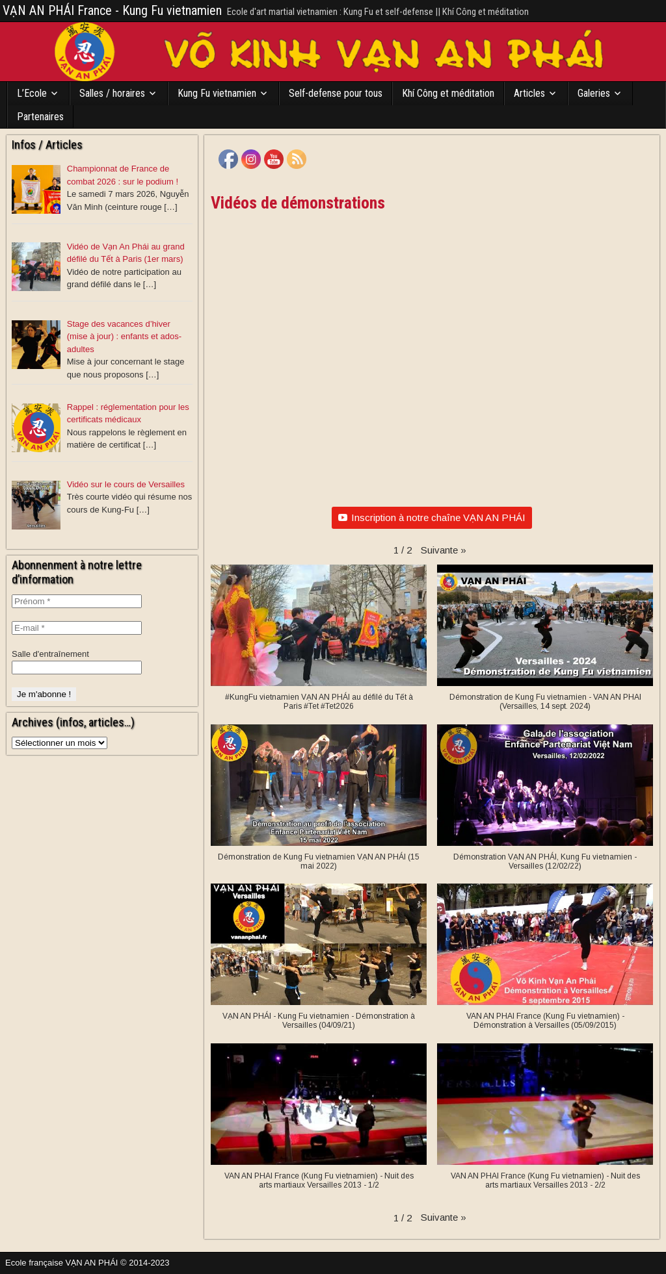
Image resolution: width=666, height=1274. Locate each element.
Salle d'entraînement (50, 654)
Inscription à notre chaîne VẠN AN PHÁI (432, 517)
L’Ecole (32, 93)
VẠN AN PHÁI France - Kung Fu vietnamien (112, 10)
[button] (443, 550)
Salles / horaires (112, 93)
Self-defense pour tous (335, 93)
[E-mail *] (77, 628)
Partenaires (40, 116)
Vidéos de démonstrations (298, 202)
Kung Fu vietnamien (217, 93)
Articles (529, 93)
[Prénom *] (77, 601)
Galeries (594, 93)
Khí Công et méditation (448, 93)
